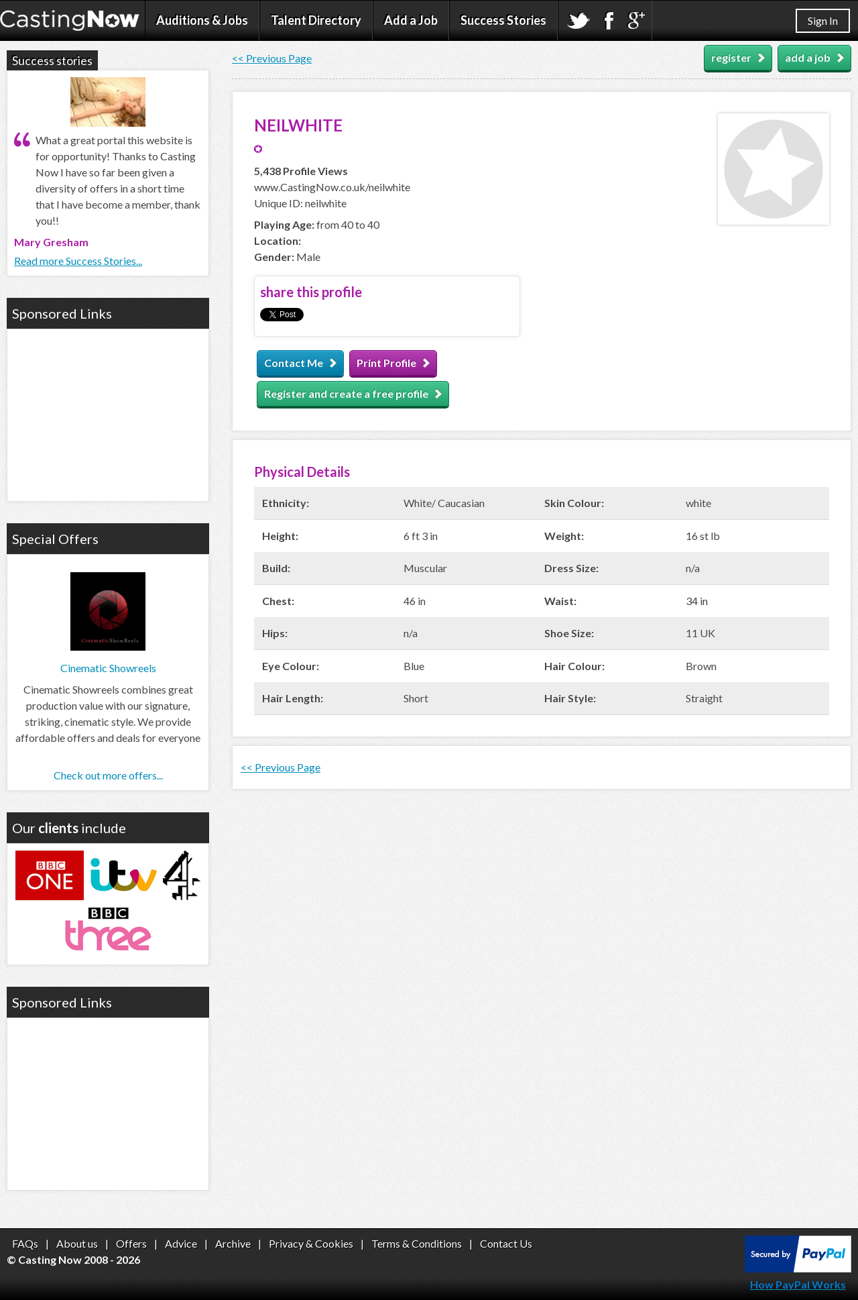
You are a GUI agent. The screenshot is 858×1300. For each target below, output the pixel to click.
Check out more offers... (108, 775)
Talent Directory (316, 20)
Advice (181, 1243)
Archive (233, 1243)
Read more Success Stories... (78, 260)
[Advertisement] (107, 413)
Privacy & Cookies (311, 1243)
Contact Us (506, 1243)
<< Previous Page (272, 58)
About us (77, 1243)
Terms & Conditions (416, 1243)
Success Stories (503, 20)
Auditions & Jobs (202, 20)
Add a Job (411, 20)
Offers (131, 1243)
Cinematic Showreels (108, 667)
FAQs (25, 1243)
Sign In (823, 20)
